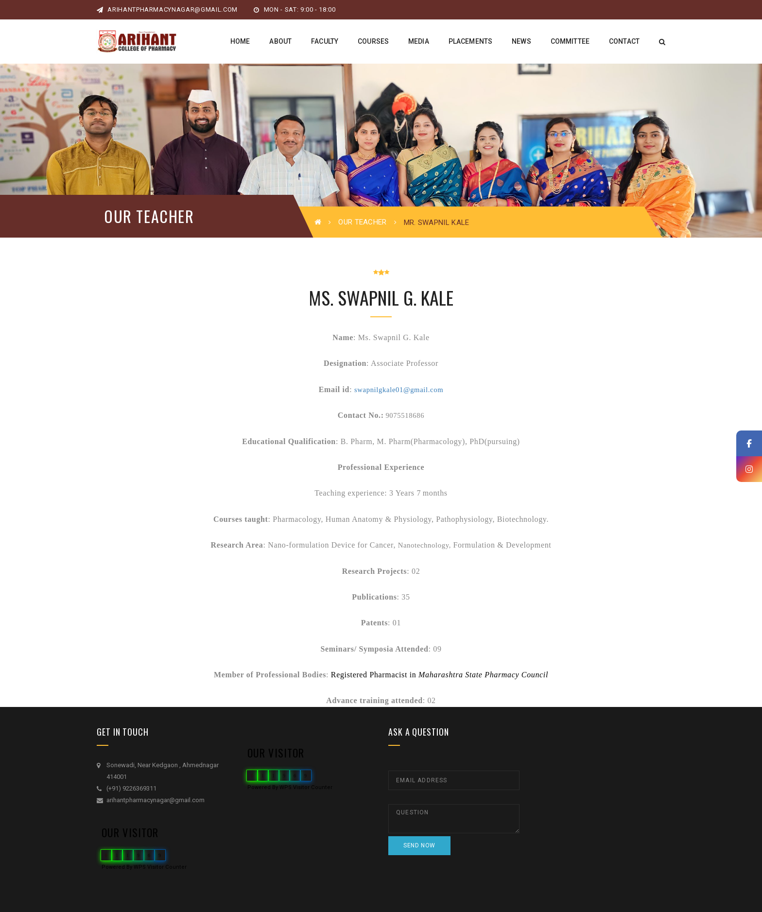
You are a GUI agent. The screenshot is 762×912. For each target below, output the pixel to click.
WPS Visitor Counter (160, 867)
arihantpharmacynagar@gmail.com (167, 9)
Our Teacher (362, 222)
